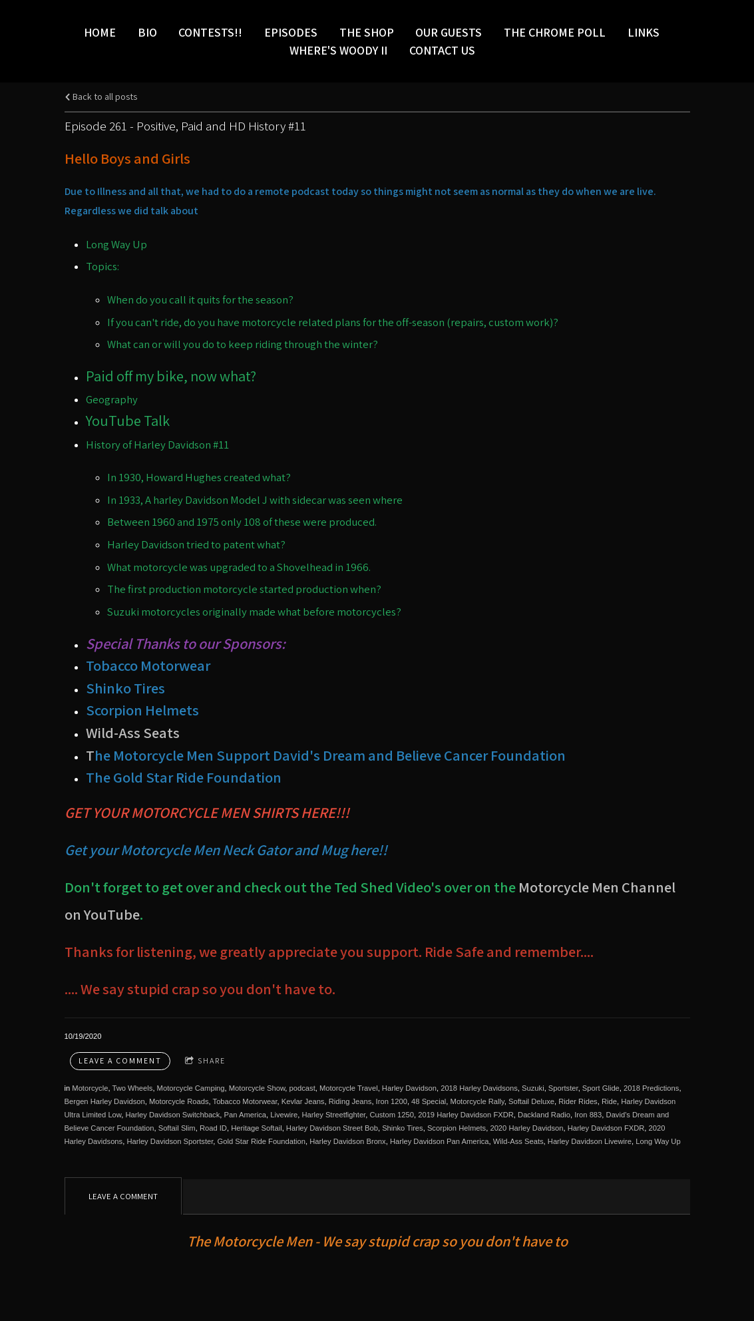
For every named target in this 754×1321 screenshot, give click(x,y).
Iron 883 (588, 1115)
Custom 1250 (391, 1115)
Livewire (283, 1115)
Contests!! (210, 32)
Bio (147, 32)
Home (100, 32)
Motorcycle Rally (477, 1101)
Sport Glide (601, 1088)
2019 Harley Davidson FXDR (466, 1115)
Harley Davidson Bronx (347, 1141)
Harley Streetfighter (333, 1115)
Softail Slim (177, 1128)
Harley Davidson (409, 1088)
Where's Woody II (338, 50)
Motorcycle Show (257, 1088)
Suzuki (533, 1088)
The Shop (366, 32)
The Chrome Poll (555, 32)
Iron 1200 (391, 1101)
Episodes (290, 32)
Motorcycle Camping (191, 1088)
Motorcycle (90, 1088)
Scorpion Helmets (456, 1128)
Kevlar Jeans (303, 1101)
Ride (609, 1101)
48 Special (428, 1101)
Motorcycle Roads (179, 1101)
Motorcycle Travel (348, 1088)
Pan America (245, 1115)
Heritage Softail (256, 1128)
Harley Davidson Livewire (590, 1141)
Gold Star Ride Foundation (261, 1141)
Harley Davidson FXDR (606, 1128)
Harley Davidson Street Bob (332, 1128)
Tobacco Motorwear (245, 1101)
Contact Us (442, 50)
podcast (302, 1088)
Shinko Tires (402, 1128)
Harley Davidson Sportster (169, 1141)
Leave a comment (120, 1060)
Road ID (213, 1128)
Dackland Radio (544, 1115)
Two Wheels (132, 1088)
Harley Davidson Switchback (173, 1115)
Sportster (563, 1088)
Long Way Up (658, 1141)
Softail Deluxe (531, 1101)
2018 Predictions (651, 1088)
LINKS (644, 32)
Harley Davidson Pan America (439, 1141)
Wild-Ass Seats (133, 732)
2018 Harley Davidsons (479, 1088)
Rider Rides (577, 1101)
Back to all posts (101, 96)
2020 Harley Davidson (526, 1128)
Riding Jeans (350, 1101)
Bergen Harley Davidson (105, 1101)
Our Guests (448, 32)
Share (205, 1061)
